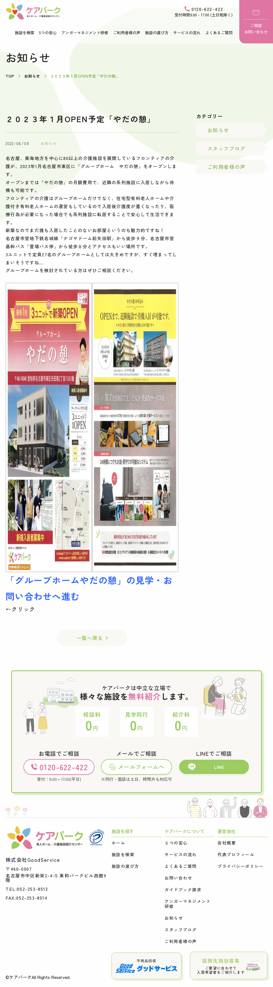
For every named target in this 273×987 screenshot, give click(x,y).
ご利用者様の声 (126, 33)
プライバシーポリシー (241, 866)
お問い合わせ (178, 877)
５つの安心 (176, 842)
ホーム (118, 842)
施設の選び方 (156, 33)
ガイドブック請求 (183, 889)
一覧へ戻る (90, 637)
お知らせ (48, 143)
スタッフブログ (226, 148)
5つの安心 (48, 33)
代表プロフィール (236, 854)
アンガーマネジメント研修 (84, 33)
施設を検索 (24, 33)
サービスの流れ (186, 33)
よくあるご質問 (219, 33)
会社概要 (227, 842)
